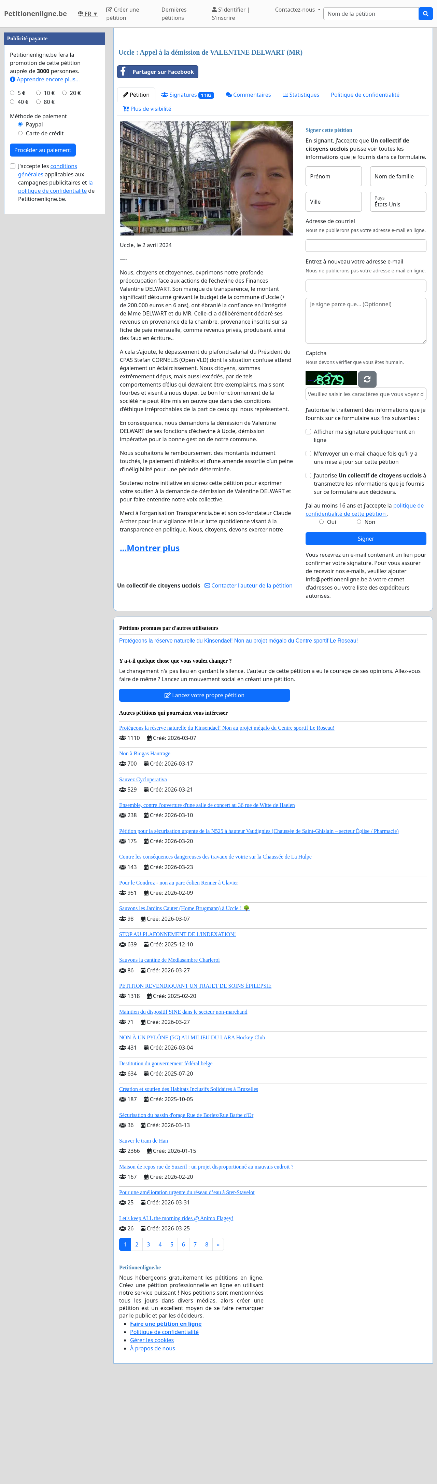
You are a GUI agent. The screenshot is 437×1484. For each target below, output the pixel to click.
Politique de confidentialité (365, 190)
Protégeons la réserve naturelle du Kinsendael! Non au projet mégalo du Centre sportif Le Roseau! (238, 736)
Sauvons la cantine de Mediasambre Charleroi (169, 1055)
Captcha (316, 449)
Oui (331, 617)
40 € (23, 307)
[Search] (371, 13)
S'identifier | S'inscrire (231, 14)
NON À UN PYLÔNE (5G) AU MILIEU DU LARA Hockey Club (192, 1133)
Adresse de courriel (330, 317)
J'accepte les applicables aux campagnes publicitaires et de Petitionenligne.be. (56, 387)
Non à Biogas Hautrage (144, 849)
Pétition (136, 190)
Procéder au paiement (42, 355)
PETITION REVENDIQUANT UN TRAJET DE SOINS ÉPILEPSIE (195, 1081)
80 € (49, 307)
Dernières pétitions (173, 14)
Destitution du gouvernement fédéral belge (166, 1159)
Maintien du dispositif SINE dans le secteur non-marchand (183, 1107)
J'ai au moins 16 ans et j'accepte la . (365, 605)
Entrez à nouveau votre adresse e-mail (354, 357)
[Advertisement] (273, 86)
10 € (49, 298)
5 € (21, 298)
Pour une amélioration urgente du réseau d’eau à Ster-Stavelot (187, 1288)
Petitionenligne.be (35, 13)
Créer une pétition (122, 14)
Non (369, 617)
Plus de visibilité (147, 204)
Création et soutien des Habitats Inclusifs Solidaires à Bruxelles (188, 1185)
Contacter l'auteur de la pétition (249, 681)
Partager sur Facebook (155, 167)
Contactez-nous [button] (295, 9)
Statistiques (301, 190)
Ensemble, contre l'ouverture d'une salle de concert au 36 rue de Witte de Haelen (207, 901)
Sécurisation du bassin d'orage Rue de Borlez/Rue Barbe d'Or (186, 1211)
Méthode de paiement (38, 321)
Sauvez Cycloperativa (143, 875)
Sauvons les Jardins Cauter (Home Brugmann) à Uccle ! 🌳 (184, 1004)
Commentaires (248, 190)
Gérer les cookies (152, 1436)
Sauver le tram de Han (143, 1236)
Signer (366, 634)
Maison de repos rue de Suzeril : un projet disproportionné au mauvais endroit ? (206, 1262)
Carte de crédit (45, 338)
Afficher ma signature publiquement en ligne (364, 531)
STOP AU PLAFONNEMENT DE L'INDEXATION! (177, 1030)
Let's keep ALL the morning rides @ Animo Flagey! (176, 1314)
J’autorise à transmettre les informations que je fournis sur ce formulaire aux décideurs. (370, 579)
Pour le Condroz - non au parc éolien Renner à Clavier (178, 978)
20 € (75, 298)
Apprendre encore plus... (45, 284)
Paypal (34, 329)
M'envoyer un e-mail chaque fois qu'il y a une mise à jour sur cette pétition (366, 553)
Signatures (187, 190)
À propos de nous (152, 1444)
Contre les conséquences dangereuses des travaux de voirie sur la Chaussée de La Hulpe (215, 952)
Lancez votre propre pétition (204, 791)
